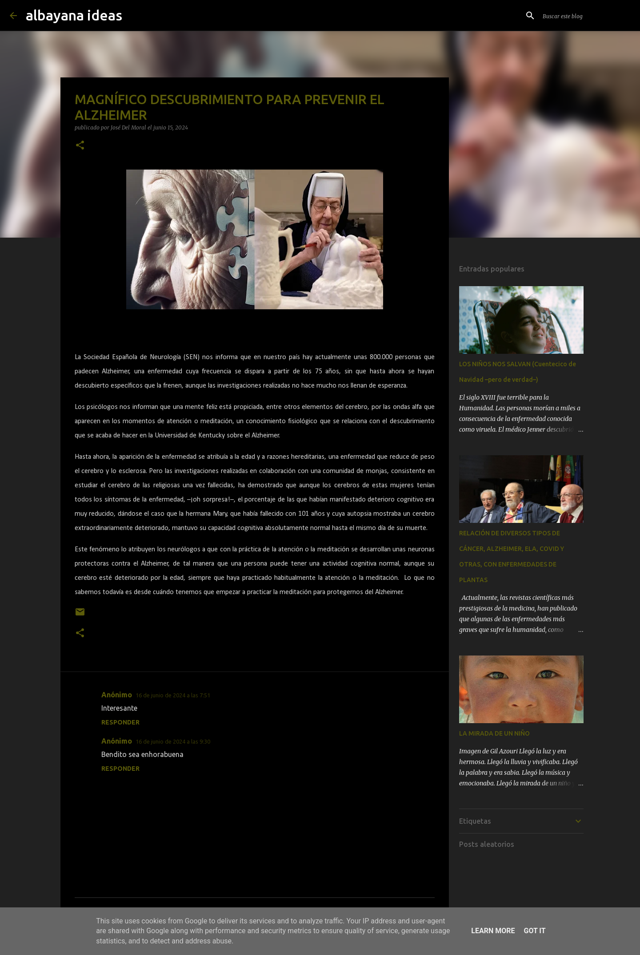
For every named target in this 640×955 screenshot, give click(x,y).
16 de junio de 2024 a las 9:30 (173, 741)
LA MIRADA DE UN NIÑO (494, 733)
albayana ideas (74, 15)
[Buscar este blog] (585, 15)
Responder (120, 722)
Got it (534, 931)
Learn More (493, 931)
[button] (80, 146)
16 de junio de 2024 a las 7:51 (173, 695)
